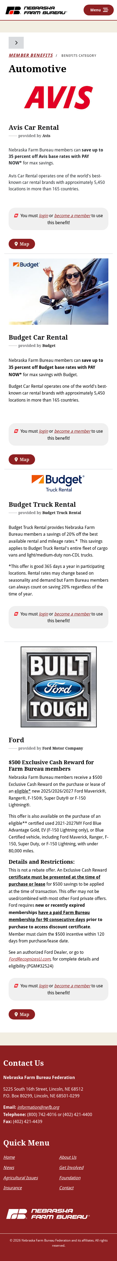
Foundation (69, 1177)
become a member (72, 215)
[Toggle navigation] (99, 10)
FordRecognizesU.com (29, 959)
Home (9, 1157)
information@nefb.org (38, 1107)
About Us (67, 1157)
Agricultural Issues (20, 1177)
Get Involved (71, 1167)
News (8, 1167)
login (43, 215)
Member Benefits (31, 55)
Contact (66, 1187)
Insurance (12, 1187)
